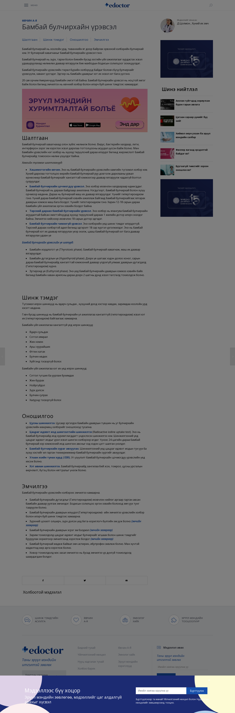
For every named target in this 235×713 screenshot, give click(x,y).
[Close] (209, 680)
